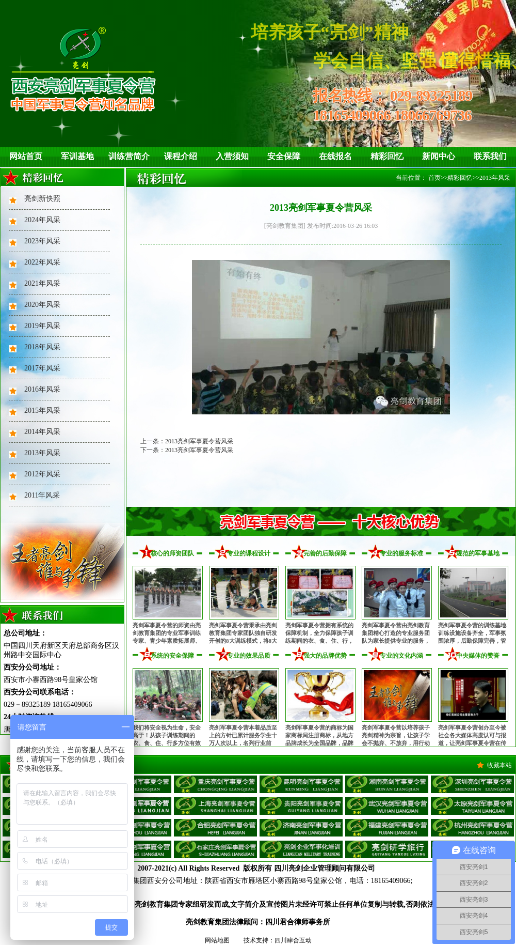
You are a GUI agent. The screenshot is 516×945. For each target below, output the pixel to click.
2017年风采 (42, 368)
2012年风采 (42, 474)
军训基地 (77, 156)
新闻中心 (438, 156)
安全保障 (283, 156)
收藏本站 (499, 765)
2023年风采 (42, 241)
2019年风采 (42, 326)
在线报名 (335, 156)
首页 (434, 177)
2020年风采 (42, 304)
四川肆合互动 (293, 940)
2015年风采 (42, 410)
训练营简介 (129, 156)
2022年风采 (42, 262)
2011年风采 (42, 495)
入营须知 (232, 156)
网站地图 (217, 940)
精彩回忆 (387, 156)
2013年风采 (42, 453)
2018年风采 (42, 347)
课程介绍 (180, 156)
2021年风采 (42, 283)
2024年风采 (42, 220)
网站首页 (25, 156)
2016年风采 (42, 389)
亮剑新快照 (42, 199)
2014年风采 (42, 432)
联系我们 (490, 156)
